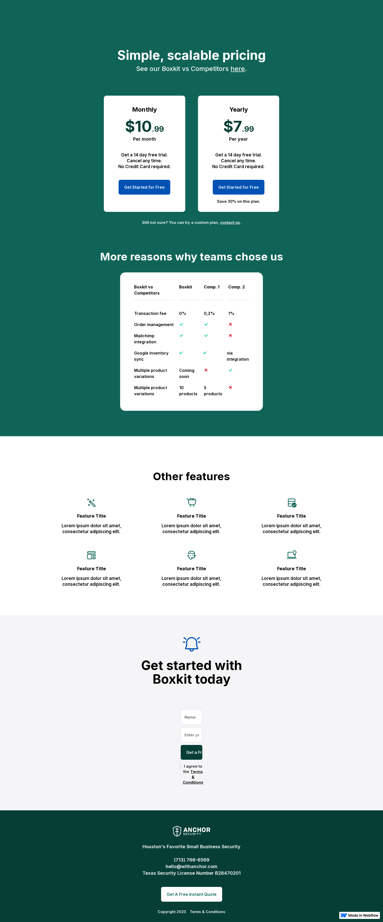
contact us (230, 222)
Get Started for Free (144, 187)
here (238, 68)
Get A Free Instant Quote (192, 894)
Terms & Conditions (193, 777)
